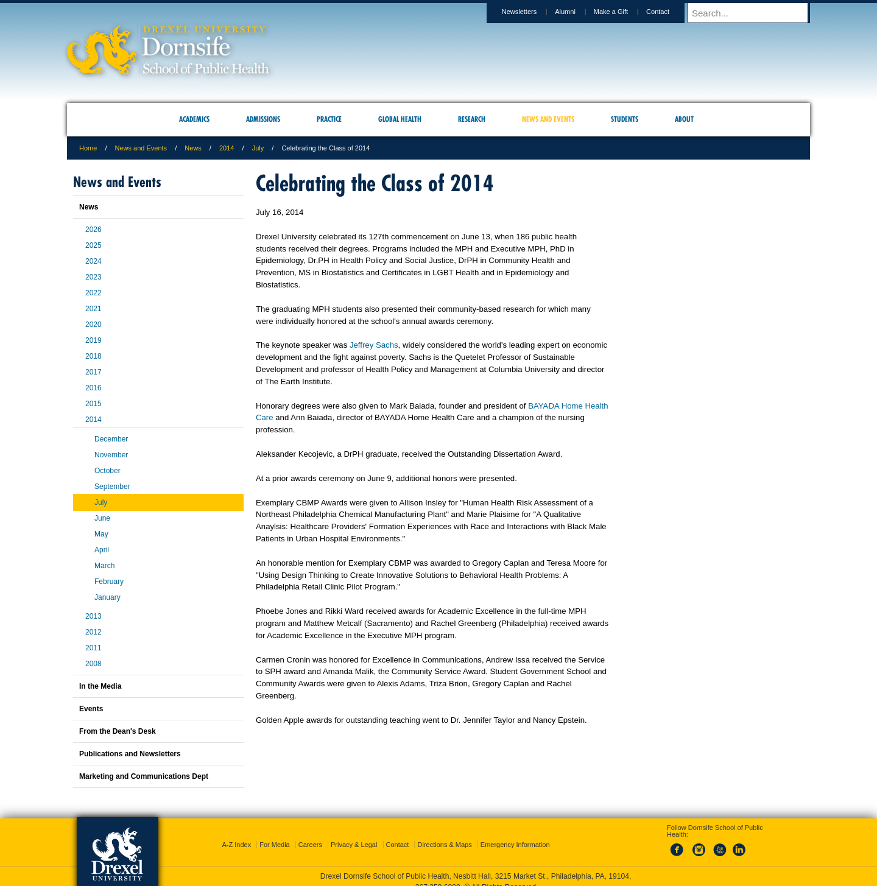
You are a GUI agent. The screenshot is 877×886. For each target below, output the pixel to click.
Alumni (576, 11)
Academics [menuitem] (194, 119)
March (104, 565)
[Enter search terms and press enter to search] (754, 13)
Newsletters (530, 11)
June (102, 518)
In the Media (100, 686)
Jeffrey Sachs (374, 345)
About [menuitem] (684, 119)
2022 (93, 293)
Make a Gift (622, 11)
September (112, 486)
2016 (93, 388)
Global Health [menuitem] (399, 119)
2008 (93, 663)
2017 (93, 372)
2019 (93, 340)
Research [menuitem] (471, 119)
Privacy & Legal (354, 833)
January (107, 597)
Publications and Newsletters (130, 754)
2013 (93, 616)
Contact (669, 11)
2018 (93, 356)
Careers (310, 833)
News (193, 148)
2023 (93, 277)
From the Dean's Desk (117, 731)
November (111, 455)
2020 (93, 324)
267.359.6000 (437, 876)
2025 (93, 245)
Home (88, 148)
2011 (93, 648)
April (101, 550)
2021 (93, 308)
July (258, 148)
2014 (226, 148)
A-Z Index (236, 833)
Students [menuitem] (624, 119)
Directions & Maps (444, 833)
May (101, 534)
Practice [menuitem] (329, 119)
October (107, 470)
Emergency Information (515, 833)
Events (91, 709)
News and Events (141, 148)
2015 (93, 403)
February (109, 581)
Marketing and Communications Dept (143, 776)
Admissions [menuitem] (263, 119)
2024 (93, 261)
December (111, 439)
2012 (93, 632)
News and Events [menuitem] (548, 119)
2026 (93, 229)
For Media (274, 833)
